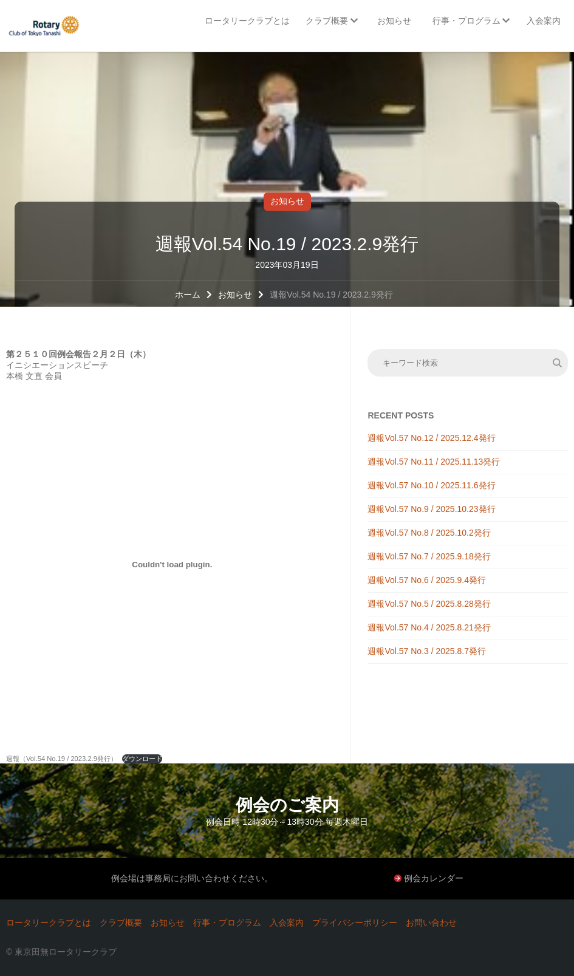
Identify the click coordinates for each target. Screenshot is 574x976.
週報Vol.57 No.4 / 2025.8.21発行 (428, 627)
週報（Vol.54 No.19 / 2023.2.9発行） (61, 758)
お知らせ (287, 201)
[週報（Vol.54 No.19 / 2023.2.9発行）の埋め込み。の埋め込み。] (172, 564)
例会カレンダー (433, 878)
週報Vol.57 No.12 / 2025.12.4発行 (431, 438)
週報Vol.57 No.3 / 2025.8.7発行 (426, 651)
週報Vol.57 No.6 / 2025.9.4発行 (426, 580)
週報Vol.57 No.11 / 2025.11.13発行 (433, 461)
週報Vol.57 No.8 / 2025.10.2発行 (428, 532)
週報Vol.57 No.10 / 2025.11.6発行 (431, 485)
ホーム (187, 294)
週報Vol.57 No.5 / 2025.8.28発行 (428, 604)
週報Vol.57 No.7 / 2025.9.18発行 (428, 556)
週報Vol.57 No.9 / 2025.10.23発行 (431, 509)
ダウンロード (142, 758)
